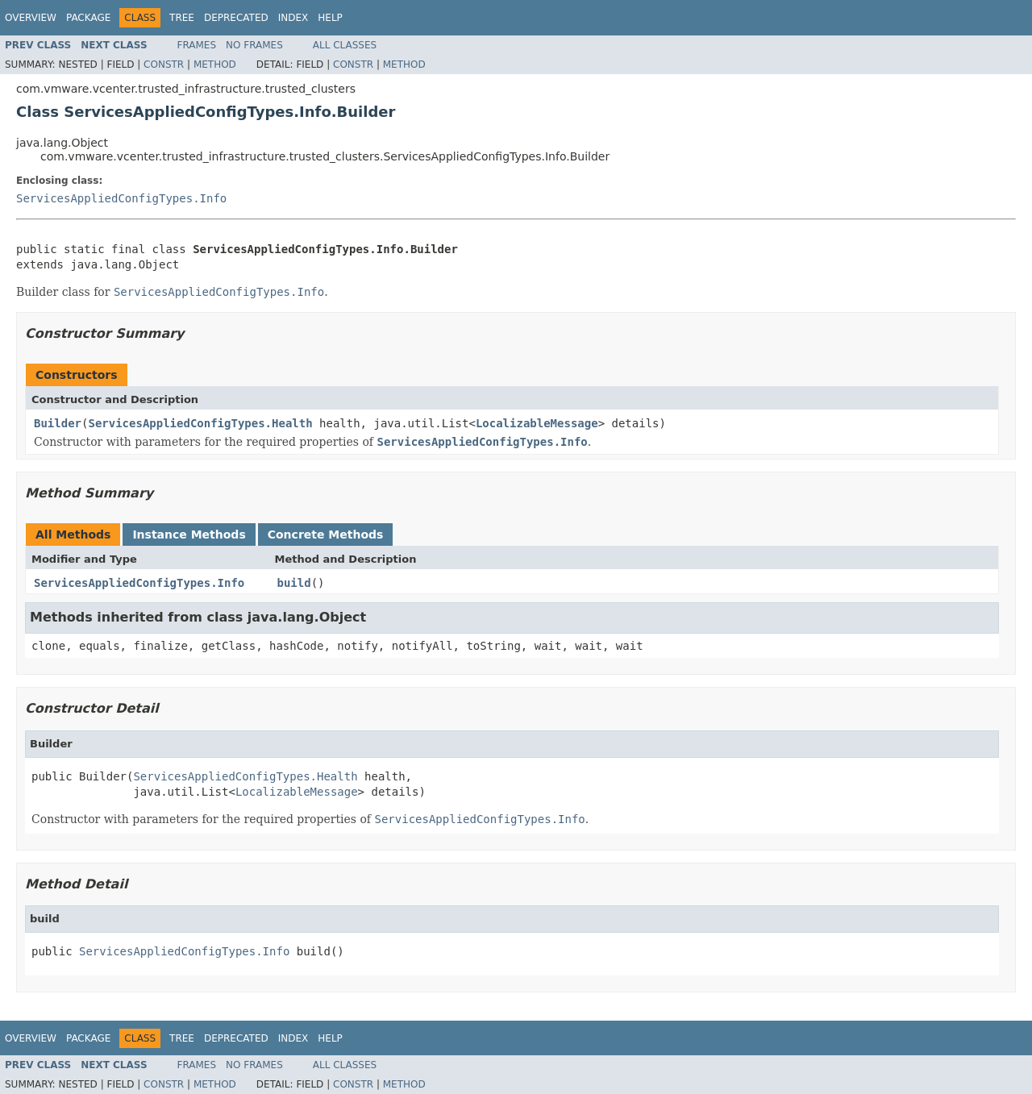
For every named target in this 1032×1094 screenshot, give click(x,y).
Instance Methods (188, 534)
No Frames (254, 45)
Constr (164, 64)
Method (215, 64)
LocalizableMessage (537, 423)
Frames (197, 45)
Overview (30, 17)
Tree (181, 17)
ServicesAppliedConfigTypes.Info (121, 198)
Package (88, 17)
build (294, 582)
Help (330, 17)
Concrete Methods (326, 534)
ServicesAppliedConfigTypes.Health (200, 423)
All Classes (345, 45)
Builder (57, 423)
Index (293, 17)
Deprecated (236, 17)
